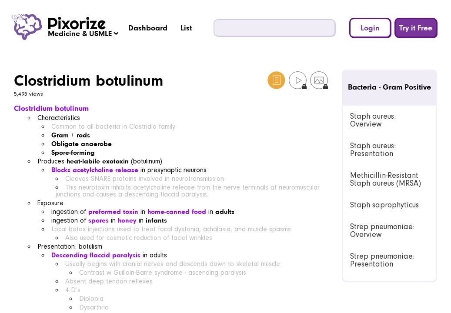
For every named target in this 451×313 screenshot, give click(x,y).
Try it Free (415, 27)
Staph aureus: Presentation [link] (373, 149)
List (186, 27)
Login (370, 27)
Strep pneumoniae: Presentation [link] (382, 260)
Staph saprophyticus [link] (384, 205)
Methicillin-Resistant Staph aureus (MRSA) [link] (385, 179)
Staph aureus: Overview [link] (373, 120)
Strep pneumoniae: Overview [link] (382, 230)
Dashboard (147, 27)
